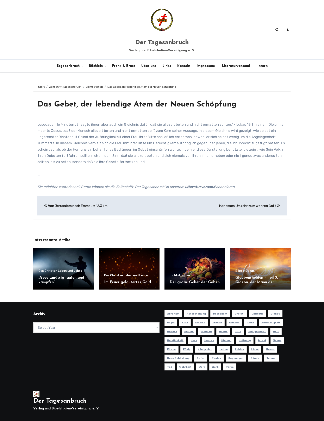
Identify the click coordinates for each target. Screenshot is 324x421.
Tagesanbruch (68, 65)
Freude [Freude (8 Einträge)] (217, 322)
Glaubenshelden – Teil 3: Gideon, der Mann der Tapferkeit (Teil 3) (256, 282)
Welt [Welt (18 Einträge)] (202, 366)
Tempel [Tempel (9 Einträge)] (271, 358)
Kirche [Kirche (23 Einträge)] (171, 349)
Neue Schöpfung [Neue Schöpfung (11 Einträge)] (178, 358)
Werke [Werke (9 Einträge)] (230, 366)
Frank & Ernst (123, 65)
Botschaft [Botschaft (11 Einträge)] (220, 313)
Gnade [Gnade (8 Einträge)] (223, 331)
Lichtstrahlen (180, 275)
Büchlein (96, 65)
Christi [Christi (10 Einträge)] (239, 313)
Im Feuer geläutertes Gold (127, 282)
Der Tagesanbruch (162, 42)
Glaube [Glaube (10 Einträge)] (189, 331)
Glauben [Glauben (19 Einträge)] (206, 331)
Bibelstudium (245, 271)
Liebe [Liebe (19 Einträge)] (255, 349)
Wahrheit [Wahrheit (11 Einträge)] (185, 366)
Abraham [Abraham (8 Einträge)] (173, 313)
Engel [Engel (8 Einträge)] (171, 322)
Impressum (206, 65)
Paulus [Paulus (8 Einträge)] (216, 358)
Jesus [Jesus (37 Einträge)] (277, 340)
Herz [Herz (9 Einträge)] (194, 340)
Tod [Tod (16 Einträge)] (169, 366)
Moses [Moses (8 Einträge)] (270, 349)
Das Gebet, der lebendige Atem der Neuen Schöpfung (138, 105)
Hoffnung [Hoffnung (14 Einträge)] (245, 340)
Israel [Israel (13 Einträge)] (262, 340)
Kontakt (184, 65)
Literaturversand (235, 65)
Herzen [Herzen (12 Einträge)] (209, 340)
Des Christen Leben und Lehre (60, 271)
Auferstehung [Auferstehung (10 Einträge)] (196, 313)
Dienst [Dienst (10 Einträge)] (275, 313)
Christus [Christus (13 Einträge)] (257, 313)
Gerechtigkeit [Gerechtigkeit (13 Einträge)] (270, 322)
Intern (262, 65)
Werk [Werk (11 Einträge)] (215, 366)
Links (167, 65)
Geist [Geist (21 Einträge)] (250, 322)
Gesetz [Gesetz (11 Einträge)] (172, 331)
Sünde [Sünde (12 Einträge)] (255, 358)
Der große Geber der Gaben (195, 282)
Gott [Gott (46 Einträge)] (238, 331)
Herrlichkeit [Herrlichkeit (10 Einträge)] (175, 340)
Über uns (148, 65)
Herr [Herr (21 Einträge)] (276, 331)
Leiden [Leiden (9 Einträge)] (239, 349)
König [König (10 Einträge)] (187, 349)
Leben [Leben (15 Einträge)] (223, 349)
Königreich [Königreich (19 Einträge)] (205, 349)
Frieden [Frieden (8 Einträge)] (234, 322)
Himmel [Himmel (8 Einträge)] (226, 340)
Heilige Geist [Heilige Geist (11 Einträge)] (257, 331)
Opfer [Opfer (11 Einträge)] (201, 358)
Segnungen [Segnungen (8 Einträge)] (235, 358)
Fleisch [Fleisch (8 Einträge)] (200, 322)
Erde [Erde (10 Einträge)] (185, 322)
